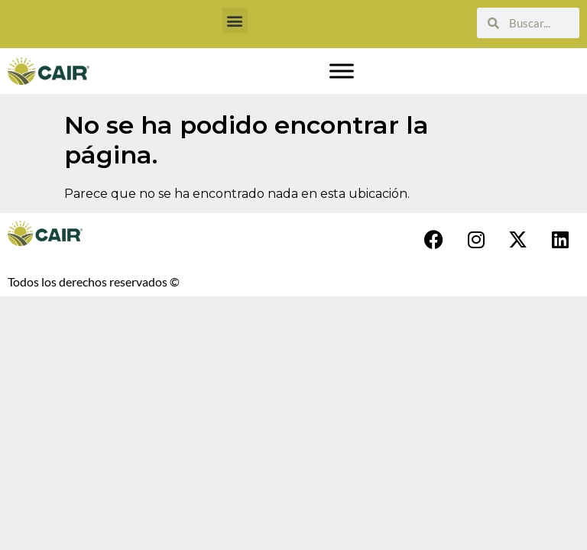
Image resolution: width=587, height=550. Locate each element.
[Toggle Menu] (341, 70)
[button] (235, 20)
